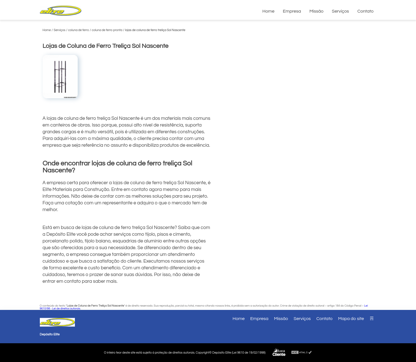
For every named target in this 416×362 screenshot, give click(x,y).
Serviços (340, 11)
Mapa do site (351, 318)
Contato (365, 11)
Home (268, 11)
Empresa (292, 11)
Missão (316, 11)
